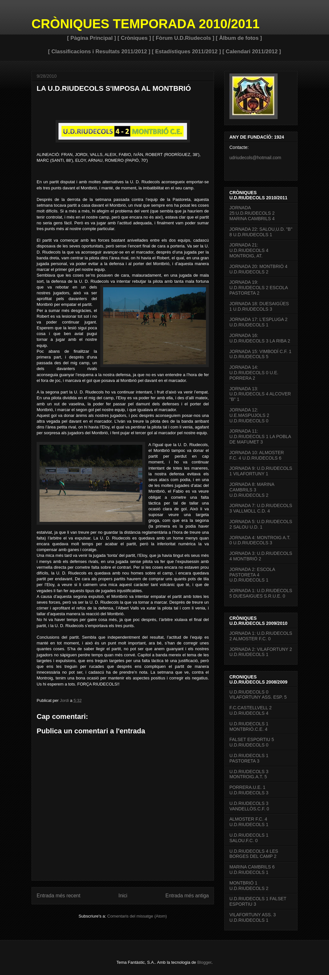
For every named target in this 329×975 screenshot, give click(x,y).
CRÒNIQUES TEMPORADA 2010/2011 (145, 24)
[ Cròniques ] (134, 38)
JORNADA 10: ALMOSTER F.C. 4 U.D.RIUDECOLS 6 (256, 455)
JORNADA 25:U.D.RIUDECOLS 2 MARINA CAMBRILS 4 (252, 213)
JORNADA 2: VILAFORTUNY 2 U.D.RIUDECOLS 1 (260, 652)
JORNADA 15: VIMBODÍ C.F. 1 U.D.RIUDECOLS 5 (260, 354)
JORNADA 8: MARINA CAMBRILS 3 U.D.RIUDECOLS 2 (251, 490)
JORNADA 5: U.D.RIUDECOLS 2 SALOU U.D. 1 (260, 524)
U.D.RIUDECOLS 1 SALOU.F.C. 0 (248, 838)
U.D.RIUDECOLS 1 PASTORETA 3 (248, 758)
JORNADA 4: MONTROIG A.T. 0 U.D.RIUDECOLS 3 (259, 540)
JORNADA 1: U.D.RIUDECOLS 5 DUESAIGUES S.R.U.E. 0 (260, 593)
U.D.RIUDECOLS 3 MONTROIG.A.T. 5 (248, 774)
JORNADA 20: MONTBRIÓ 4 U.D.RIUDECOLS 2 (258, 269)
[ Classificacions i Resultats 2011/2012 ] (99, 51)
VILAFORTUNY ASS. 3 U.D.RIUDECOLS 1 (252, 917)
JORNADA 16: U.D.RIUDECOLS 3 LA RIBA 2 (259, 338)
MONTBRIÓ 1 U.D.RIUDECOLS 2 (248, 885)
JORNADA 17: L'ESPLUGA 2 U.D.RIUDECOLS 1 (258, 322)
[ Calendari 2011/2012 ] (251, 51)
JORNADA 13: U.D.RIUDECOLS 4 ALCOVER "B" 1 (260, 394)
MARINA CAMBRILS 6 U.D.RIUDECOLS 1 (252, 869)
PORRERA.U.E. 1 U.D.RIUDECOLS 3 (248, 790)
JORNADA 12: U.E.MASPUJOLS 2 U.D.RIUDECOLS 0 (249, 415)
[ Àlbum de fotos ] (239, 38)
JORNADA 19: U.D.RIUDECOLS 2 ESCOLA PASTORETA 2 (258, 288)
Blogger (204, 962)
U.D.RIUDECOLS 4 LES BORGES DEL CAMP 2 (253, 854)
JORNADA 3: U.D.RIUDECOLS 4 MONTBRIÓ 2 (260, 556)
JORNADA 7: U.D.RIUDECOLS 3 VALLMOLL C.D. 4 (260, 508)
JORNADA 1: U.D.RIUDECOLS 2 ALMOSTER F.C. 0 (260, 636)
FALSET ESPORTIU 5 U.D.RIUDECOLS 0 (251, 742)
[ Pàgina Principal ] (91, 38)
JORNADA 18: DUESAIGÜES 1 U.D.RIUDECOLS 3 (259, 306)
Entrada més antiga (187, 895)
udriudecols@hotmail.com (255, 157)
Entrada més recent (58, 895)
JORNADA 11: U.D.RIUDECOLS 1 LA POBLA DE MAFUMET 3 (260, 436)
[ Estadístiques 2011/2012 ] (186, 51)
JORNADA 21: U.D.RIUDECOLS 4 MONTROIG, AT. (248, 250)
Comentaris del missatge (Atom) (137, 916)
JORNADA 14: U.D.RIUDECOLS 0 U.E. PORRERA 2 (253, 373)
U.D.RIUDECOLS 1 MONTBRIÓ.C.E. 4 (248, 726)
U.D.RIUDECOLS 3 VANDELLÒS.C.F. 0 (249, 806)
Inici (123, 895)
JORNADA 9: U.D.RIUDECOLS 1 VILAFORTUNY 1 (260, 471)
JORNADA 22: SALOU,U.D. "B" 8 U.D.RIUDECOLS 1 (260, 232)
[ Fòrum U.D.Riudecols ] (183, 38)
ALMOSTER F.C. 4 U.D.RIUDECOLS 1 (248, 821)
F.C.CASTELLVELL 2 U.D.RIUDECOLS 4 (250, 710)
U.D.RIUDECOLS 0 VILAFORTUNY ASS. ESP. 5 (258, 694)
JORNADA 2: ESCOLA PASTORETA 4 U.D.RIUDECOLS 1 (252, 575)
